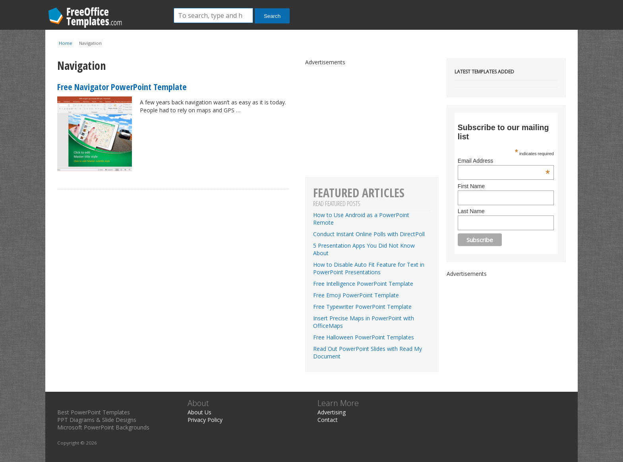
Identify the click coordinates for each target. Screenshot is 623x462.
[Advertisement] (506, 327)
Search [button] (272, 16)
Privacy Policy (205, 420)
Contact (327, 420)
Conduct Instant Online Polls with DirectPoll (369, 234)
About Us (199, 412)
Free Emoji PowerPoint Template (356, 295)
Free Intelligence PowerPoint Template (363, 283)
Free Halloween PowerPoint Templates (363, 337)
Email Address (504, 161)
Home (65, 43)
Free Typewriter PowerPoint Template (362, 306)
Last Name (471, 211)
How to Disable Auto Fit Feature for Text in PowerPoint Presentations (368, 268)
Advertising (331, 412)
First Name (471, 186)
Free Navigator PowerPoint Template (122, 86)
